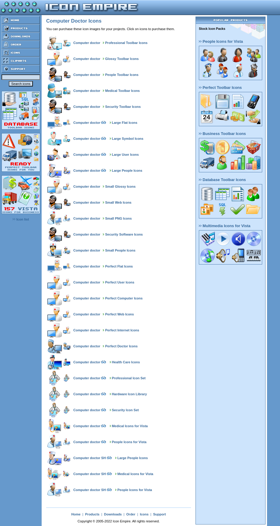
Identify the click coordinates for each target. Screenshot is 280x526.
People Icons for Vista (129, 442)
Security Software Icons (124, 234)
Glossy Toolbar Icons (122, 59)
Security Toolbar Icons (123, 106)
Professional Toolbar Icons (126, 43)
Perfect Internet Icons (122, 330)
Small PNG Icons (118, 218)
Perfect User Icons (120, 282)
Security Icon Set (125, 410)
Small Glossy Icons (120, 186)
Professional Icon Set (129, 378)
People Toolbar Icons (121, 75)
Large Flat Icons (124, 122)
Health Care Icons (126, 362)
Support (159, 514)
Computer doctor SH (89, 458)
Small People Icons (120, 250)
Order (130, 514)
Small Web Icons (118, 202)
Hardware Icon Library (129, 394)
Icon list (21, 219)
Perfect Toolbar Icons (220, 87)
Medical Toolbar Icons (122, 90)
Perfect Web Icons (119, 314)
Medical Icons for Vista (130, 426)
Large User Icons (125, 154)
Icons (144, 514)
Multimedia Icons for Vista (224, 226)
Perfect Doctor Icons (121, 346)
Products (92, 514)
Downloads (113, 514)
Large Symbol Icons (128, 138)
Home (76, 514)
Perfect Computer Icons (124, 298)
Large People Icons (127, 170)
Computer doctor (86, 43)
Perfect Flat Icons (119, 266)
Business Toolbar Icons (222, 133)
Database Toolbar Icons (222, 179)
